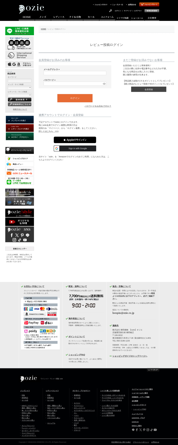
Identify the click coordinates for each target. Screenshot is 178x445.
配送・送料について (78, 286)
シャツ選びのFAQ (108, 415)
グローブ (77, 430)
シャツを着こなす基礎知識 (110, 391)
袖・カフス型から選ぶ (30, 410)
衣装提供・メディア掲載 (140, 397)
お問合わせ (155, 442)
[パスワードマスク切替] (104, 84)
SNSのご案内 (137, 426)
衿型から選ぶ (26, 413)
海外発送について (77, 318)
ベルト (76, 415)
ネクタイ (77, 403)
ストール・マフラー (81, 427)
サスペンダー (79, 418)
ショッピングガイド (139, 405)
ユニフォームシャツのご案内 (142, 389)
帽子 (75, 425)
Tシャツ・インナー (29, 428)
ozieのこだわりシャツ (30, 405)
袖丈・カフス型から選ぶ (56, 408)
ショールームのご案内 (140, 393)
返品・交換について (121, 286)
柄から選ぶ (26, 418)
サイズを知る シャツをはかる (113, 398)
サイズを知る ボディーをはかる (113, 395)
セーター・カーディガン (30, 430)
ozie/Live (135, 422)
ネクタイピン (79, 405)
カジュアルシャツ (28, 425)
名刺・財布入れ (79, 420)
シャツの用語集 (107, 413)
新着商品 (25, 398)
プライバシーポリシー (141, 442)
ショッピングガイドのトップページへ (129, 356)
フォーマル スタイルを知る (112, 400)
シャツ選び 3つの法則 (110, 405)
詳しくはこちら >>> (49, 131)
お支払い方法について (34, 286)
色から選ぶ (26, 415)
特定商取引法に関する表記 (121, 442)
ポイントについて (77, 336)
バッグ (76, 423)
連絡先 (115, 325)
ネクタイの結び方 (108, 408)
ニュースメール (137, 414)
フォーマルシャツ (28, 433)
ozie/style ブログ (138, 418)
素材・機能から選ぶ (29, 408)
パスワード (50, 80)
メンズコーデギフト (29, 435)
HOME (43, 29)
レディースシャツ (52, 391)
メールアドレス (52, 69)
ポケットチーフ (79, 408)
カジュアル (51, 423)
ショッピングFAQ (77, 355)
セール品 (25, 400)
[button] (75, 140)
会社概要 (135, 401)
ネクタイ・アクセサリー (81, 391)
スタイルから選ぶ (28, 420)
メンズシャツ (25, 391)
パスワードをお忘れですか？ (98, 106)
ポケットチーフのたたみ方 (111, 410)
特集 (23, 395)
